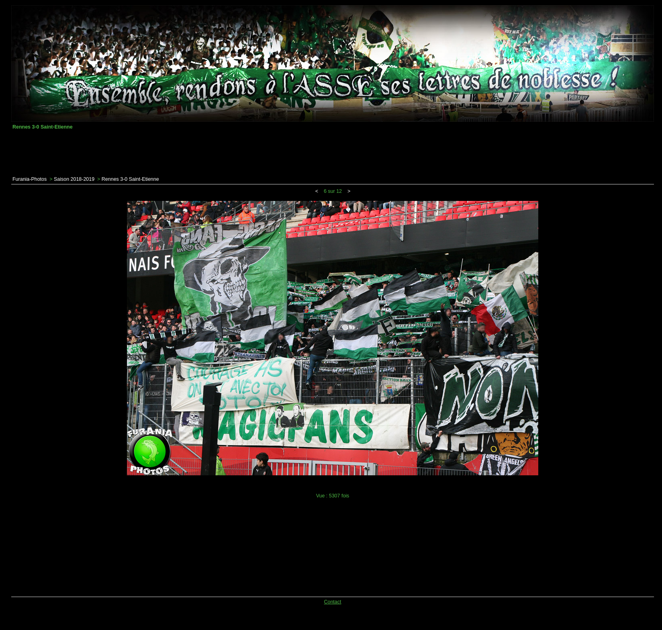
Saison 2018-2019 (74, 179)
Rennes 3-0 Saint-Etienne (130, 179)
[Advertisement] (333, 153)
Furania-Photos (29, 179)
